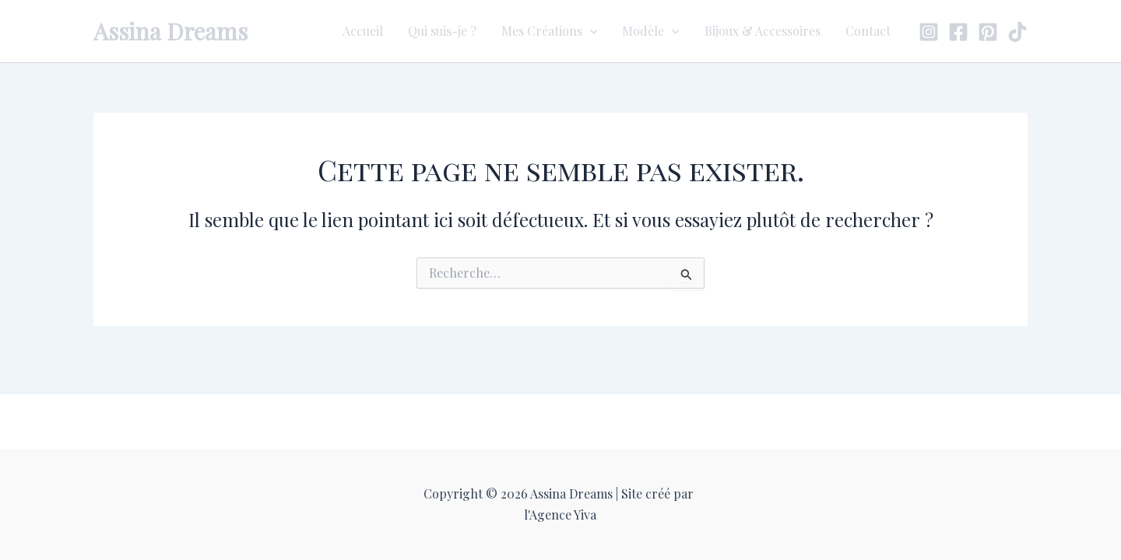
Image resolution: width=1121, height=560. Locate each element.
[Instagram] (929, 32)
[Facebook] (958, 32)
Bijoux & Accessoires (763, 31)
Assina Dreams (170, 31)
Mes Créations (549, 31)
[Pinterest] (988, 32)
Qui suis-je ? (442, 31)
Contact (868, 31)
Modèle (651, 31)
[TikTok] (1017, 32)
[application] (590, 31)
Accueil (363, 31)
